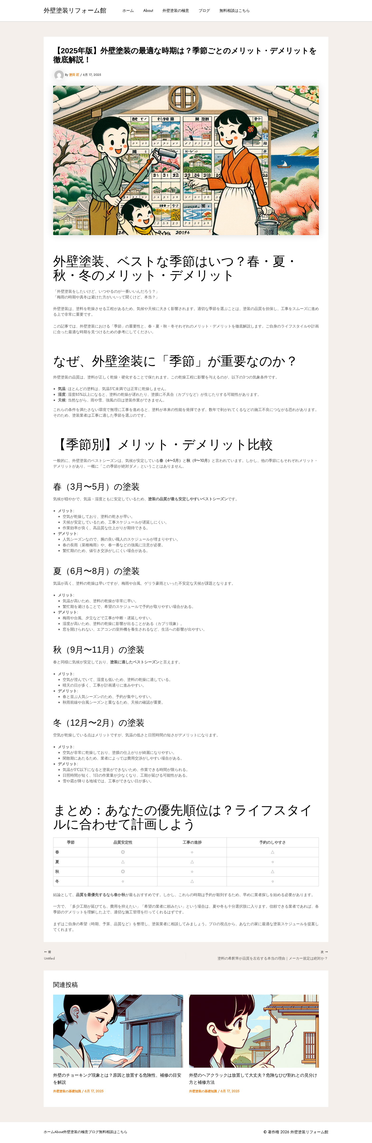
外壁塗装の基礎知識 (68, 1091)
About (150, 10)
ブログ (202, 10)
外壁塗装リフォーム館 (75, 10)
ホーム (132, 10)
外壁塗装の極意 (176, 10)
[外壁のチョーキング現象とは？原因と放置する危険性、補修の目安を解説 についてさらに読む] (118, 1031)
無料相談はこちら (231, 10)
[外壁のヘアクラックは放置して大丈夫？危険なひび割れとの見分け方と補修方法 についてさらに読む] (254, 1031)
